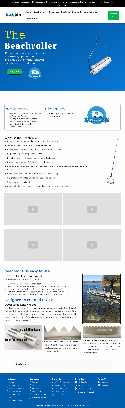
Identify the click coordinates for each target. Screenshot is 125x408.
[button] (40, 12)
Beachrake (54, 12)
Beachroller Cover (62, 388)
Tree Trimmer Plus (39, 395)
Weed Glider (37, 388)
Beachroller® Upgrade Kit (17, 396)
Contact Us (113, 15)
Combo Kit (77, 12)
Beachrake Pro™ (15, 401)
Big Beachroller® (15, 391)
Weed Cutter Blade (62, 382)
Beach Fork (36, 391)
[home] (13, 15)
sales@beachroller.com (87, 385)
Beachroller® (14, 385)
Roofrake (65, 12)
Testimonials (32, 18)
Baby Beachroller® (16, 388)
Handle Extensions (39, 398)
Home (28, 12)
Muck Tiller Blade (61, 385)
